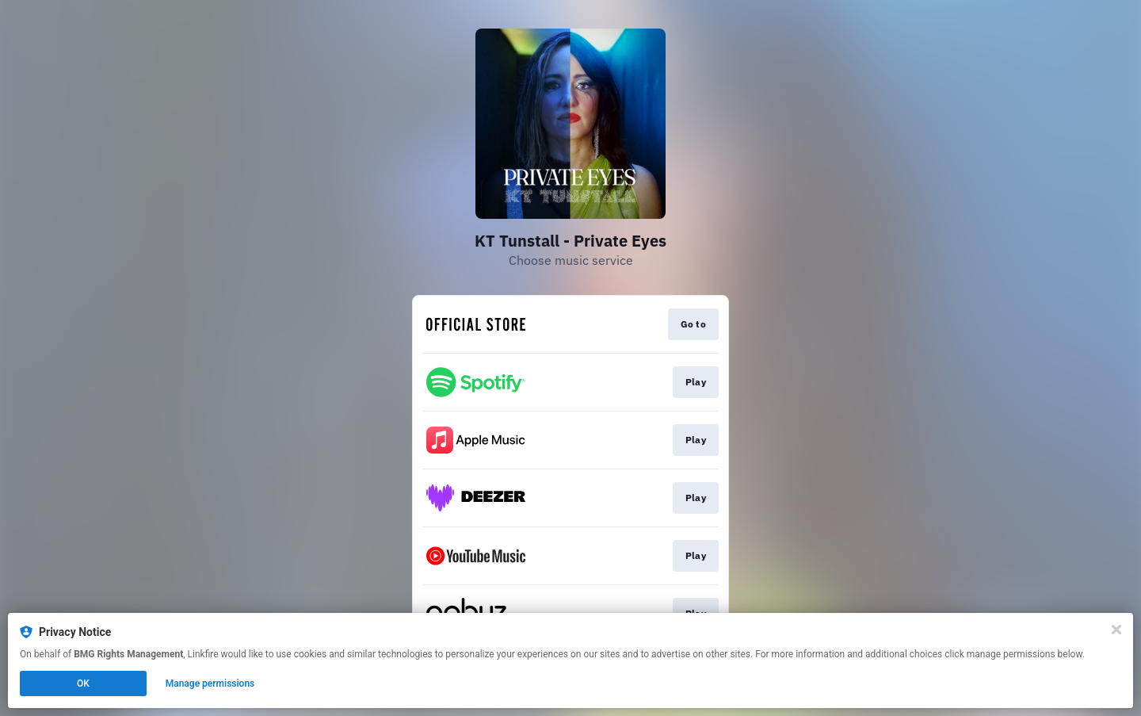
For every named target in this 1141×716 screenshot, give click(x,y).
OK (83, 683)
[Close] (1116, 629)
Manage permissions (210, 683)
